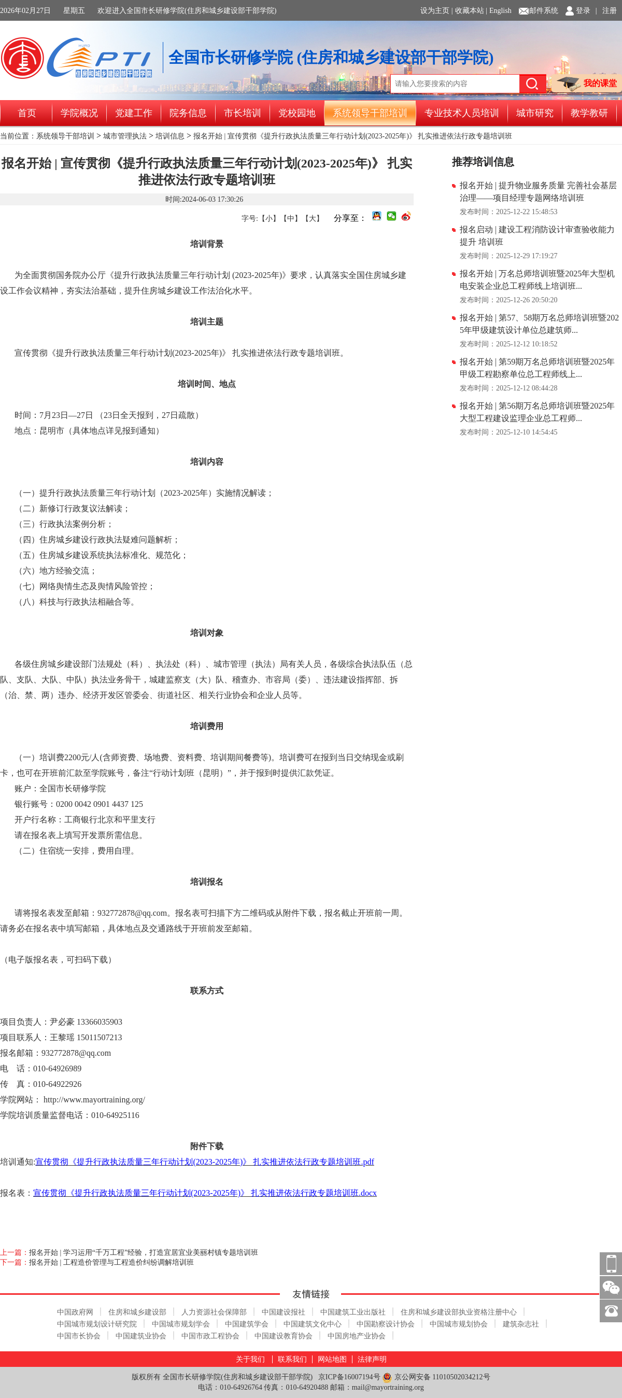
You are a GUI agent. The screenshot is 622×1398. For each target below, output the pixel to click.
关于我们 (250, 1359)
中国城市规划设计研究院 (97, 1324)
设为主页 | (436, 11)
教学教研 (589, 113)
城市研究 (535, 113)
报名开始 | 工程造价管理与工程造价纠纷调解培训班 (111, 1262)
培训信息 (170, 136)
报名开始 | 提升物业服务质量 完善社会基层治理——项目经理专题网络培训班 (538, 191)
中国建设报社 (283, 1312)
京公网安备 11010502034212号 (436, 1377)
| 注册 (606, 11)
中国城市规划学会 (181, 1324)
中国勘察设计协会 (386, 1324)
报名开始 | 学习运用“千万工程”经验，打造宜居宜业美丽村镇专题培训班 (143, 1252)
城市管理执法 (125, 136)
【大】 (312, 218)
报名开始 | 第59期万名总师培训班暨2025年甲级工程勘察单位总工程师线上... (537, 368)
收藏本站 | (471, 11)
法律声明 (372, 1359)
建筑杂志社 (521, 1324)
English (500, 11)
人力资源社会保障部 (214, 1312)
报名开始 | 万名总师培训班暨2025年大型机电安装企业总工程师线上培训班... (537, 279)
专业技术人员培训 (462, 113)
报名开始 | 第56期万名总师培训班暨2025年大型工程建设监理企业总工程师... (537, 412)
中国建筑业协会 (141, 1336)
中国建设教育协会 (284, 1336)
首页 (27, 113)
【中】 (291, 218)
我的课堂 (587, 84)
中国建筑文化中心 (313, 1324)
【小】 (269, 218)
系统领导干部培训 (370, 113)
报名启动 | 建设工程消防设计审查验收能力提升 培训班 (537, 235)
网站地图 (332, 1359)
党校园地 (297, 113)
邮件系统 (543, 11)
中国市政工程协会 (210, 1336)
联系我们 (292, 1359)
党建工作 (133, 113)
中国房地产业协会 (357, 1336)
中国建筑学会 (246, 1324)
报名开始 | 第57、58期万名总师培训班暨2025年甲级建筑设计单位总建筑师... (539, 323)
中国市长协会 (79, 1336)
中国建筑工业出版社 (353, 1312)
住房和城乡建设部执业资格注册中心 (459, 1312)
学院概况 (79, 113)
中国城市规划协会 (459, 1324)
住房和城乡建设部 (137, 1312)
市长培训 (242, 113)
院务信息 (188, 113)
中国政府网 (75, 1312)
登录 (583, 11)
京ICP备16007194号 (349, 1377)
